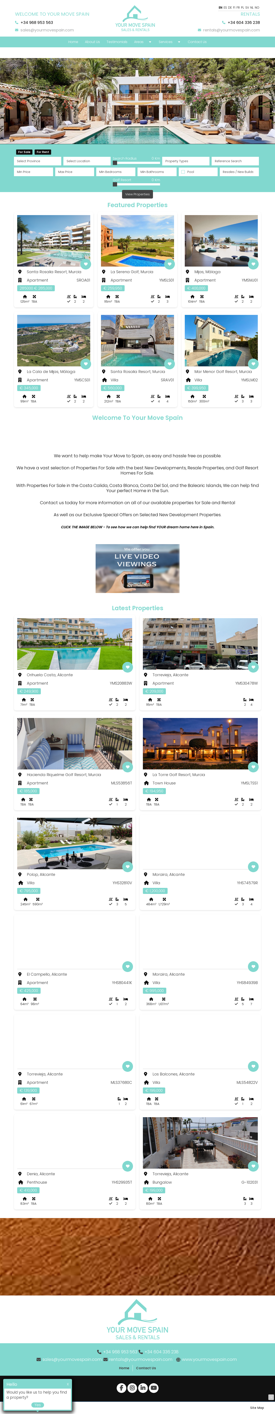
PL (242, 7)
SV (247, 7)
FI (234, 7)
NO (257, 7)
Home (124, 1368)
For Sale (24, 152)
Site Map (257, 1408)
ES (225, 7)
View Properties (137, 194)
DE (230, 7)
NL (252, 7)
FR (238, 7)
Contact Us (146, 1368)
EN (220, 7)
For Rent (43, 152)
